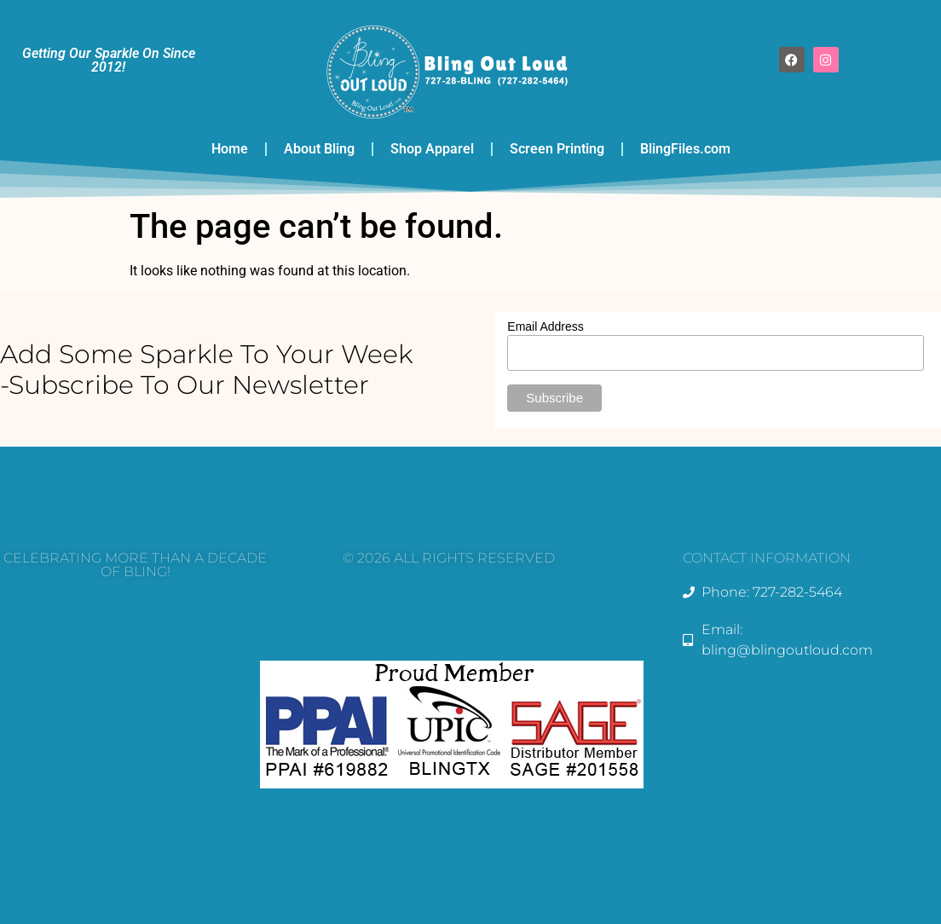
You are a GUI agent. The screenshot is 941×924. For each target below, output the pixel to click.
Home (229, 149)
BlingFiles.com (685, 149)
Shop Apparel (432, 149)
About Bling (319, 149)
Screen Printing (557, 149)
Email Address (545, 326)
